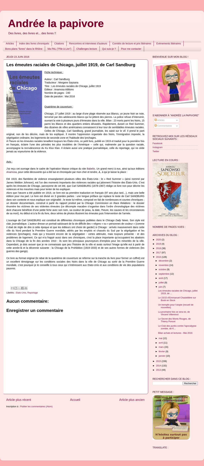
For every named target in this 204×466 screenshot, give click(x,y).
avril (161, 343)
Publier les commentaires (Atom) (36, 406)
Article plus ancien (132, 400)
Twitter (156, 151)
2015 (159, 361)
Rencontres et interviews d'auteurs (88, 43)
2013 (159, 370)
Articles (10, 43)
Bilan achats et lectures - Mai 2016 (175, 333)
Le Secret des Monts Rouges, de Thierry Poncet (174, 320)
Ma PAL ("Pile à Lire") (59, 48)
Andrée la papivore (56, 23)
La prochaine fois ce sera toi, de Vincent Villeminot (174, 313)
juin (161, 287)
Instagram (157, 147)
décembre (164, 261)
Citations (59, 43)
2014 (159, 365)
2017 (159, 252)
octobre (163, 269)
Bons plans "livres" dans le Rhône (23, 48)
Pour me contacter (131, 48)
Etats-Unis (21, 292)
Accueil (75, 400)
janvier (162, 356)
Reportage (32, 292)
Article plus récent (18, 400)
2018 (159, 248)
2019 (159, 244)
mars (161, 347)
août (161, 278)
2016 (159, 257)
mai (161, 338)
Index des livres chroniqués (34, 43)
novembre (164, 265)
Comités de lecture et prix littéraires (131, 43)
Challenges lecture (86, 48)
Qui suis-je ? (109, 48)
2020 (159, 239)
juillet (161, 282)
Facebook (157, 143)
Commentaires (163, 126)
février (162, 351)
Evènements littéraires (168, 43)
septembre (164, 274)
